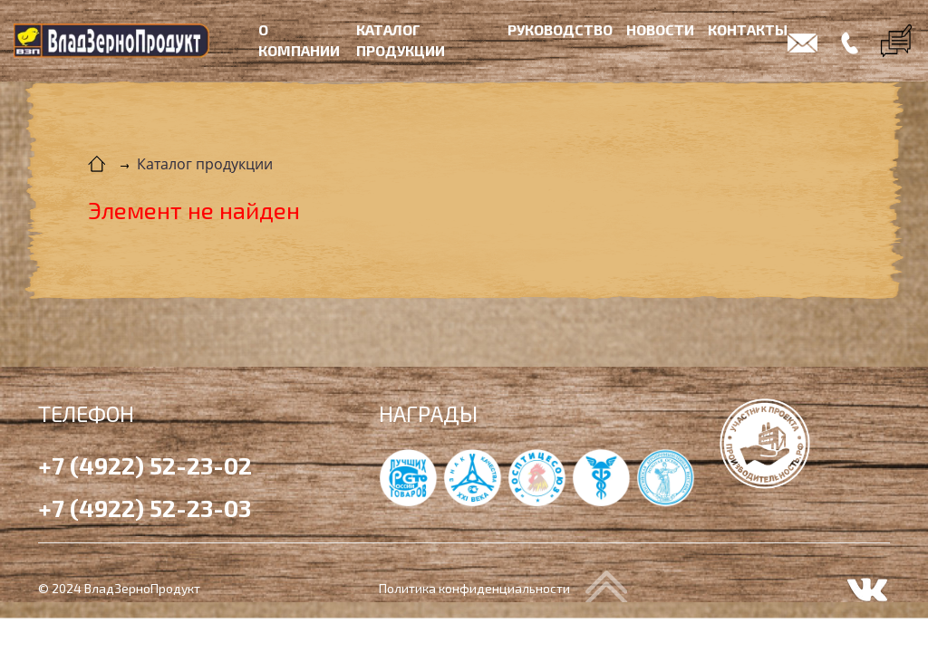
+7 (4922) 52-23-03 (144, 508)
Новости (660, 29)
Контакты (748, 29)
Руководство (560, 29)
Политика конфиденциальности (474, 588)
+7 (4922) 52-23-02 (145, 465)
